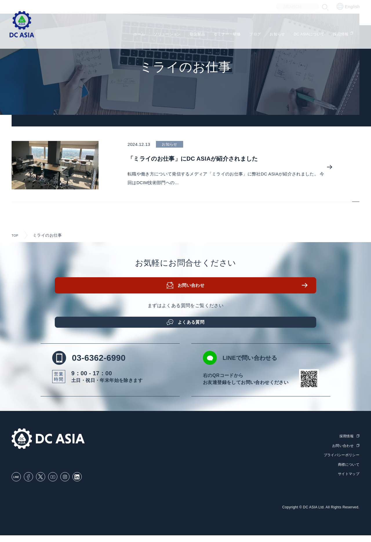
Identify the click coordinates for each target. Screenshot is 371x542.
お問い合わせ (192, 291)
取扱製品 (183, 32)
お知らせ (275, 32)
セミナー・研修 (218, 32)
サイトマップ (347, 480)
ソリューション (148, 32)
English (348, 6)
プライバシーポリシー (340, 461)
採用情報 (350, 32)
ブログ (250, 32)
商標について (347, 471)
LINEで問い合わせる (254, 364)
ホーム (116, 32)
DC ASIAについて (313, 32)
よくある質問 (192, 325)
